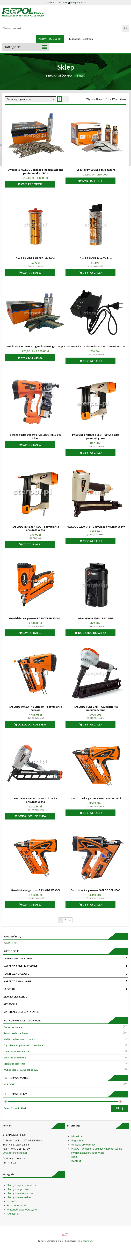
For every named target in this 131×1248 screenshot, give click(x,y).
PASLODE (8, 1084)
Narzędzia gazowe (18, 1189)
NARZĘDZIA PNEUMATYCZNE (20, 966)
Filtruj (119, 1108)
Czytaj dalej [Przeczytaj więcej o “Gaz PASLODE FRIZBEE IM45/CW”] (37, 272)
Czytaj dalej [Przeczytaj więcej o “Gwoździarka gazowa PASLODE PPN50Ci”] (97, 904)
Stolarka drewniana (14, 1057)
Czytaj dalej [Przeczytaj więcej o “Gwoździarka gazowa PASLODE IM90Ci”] (37, 904)
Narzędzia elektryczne (20, 1193)
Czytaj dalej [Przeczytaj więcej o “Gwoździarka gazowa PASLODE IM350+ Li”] (37, 632)
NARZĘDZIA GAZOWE (16, 973)
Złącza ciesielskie (17, 1205)
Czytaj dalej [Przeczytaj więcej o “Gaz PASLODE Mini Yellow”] (97, 272)
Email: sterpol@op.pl (15, 1152)
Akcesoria (13, 1213)
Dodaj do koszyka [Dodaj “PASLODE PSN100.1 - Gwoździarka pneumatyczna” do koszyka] (37, 816)
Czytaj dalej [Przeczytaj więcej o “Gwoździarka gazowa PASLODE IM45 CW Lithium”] (37, 444)
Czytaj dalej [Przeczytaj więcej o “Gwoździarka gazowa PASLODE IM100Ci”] (97, 812)
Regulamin (77, 1140)
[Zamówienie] (30, 99)
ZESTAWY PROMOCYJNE (17, 958)
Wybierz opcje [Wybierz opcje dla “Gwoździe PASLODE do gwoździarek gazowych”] (37, 357)
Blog (74, 1156)
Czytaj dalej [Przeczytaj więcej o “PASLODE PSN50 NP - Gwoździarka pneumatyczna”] (97, 724)
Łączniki (12, 1201)
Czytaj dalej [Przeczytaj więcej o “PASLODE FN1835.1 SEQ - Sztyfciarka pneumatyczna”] (37, 544)
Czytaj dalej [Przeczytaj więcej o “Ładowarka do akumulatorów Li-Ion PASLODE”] (97, 360)
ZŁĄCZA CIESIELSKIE (15, 996)
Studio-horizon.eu (84, 1241)
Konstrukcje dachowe (15, 1033)
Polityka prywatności (83, 1144)
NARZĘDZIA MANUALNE (17, 981)
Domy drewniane (13, 1027)
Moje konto (78, 1136)
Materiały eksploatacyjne (22, 1209)
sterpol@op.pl (77, 2)
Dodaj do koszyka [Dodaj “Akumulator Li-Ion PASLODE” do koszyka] (97, 632)
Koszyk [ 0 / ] (49, 38)
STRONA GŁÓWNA (58, 75)
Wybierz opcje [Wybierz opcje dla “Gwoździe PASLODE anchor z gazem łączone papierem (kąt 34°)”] (37, 184)
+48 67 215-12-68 (56, 2)
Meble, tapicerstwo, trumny (19, 1039)
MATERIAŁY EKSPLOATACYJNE (21, 1011)
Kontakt (76, 1160)
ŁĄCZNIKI (9, 989)
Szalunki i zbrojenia (14, 1063)
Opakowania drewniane (16, 1051)
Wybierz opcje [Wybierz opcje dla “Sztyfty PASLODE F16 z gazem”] (97, 180)
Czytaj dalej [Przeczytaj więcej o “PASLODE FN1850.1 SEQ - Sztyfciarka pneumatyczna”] (97, 452)
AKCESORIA (10, 1004)
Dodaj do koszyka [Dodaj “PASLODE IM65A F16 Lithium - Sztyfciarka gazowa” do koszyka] (37, 724)
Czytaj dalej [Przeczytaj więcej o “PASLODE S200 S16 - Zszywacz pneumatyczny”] (97, 541)
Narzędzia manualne (19, 1197)
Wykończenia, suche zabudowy (20, 1069)
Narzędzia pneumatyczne (22, 1185)
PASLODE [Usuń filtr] (11, 943)
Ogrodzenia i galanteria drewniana (23, 1045)
